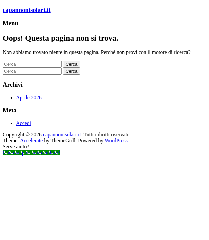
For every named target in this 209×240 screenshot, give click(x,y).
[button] (104, 147)
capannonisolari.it (27, 9)
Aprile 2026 (29, 97)
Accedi (23, 123)
